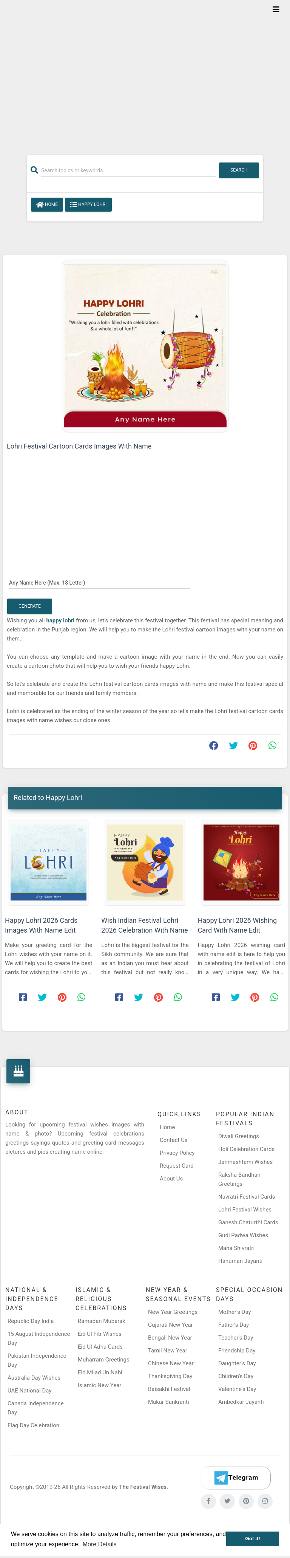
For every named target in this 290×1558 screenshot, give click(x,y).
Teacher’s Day (235, 1337)
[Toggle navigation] (276, 9)
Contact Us (174, 1140)
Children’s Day (235, 1376)
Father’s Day (233, 1324)
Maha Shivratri (236, 1248)
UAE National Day (29, 1390)
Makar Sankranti (168, 1402)
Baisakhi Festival (169, 1389)
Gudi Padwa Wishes (243, 1235)
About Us (171, 1178)
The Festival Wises (143, 1487)
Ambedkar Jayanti (241, 1402)
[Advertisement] (145, 72)
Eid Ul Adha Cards (100, 1346)
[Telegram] (235, 1478)
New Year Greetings (172, 1312)
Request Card (177, 1165)
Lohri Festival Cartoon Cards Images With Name (79, 446)
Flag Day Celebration (33, 1425)
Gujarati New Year (170, 1324)
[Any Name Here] (99, 582)
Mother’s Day (234, 1312)
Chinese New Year (171, 1363)
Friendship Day (236, 1350)
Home (47, 204)
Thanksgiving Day (170, 1376)
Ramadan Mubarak (101, 1321)
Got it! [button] (252, 1538)
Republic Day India (31, 1321)
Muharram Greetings (104, 1359)
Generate (30, 606)
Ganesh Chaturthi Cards (248, 1222)
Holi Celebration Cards (246, 1149)
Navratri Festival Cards (246, 1196)
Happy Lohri (88, 204)
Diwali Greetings (238, 1136)
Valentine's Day (237, 1389)
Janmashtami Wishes (245, 1162)
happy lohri (60, 620)
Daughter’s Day (237, 1363)
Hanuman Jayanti (240, 1261)
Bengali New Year (170, 1337)
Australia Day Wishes (34, 1377)
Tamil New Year (167, 1350)
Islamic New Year (99, 1385)
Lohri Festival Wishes (244, 1209)
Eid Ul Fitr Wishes (100, 1334)
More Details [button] (100, 1544)
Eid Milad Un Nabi (100, 1372)
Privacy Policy (177, 1153)
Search (239, 170)
